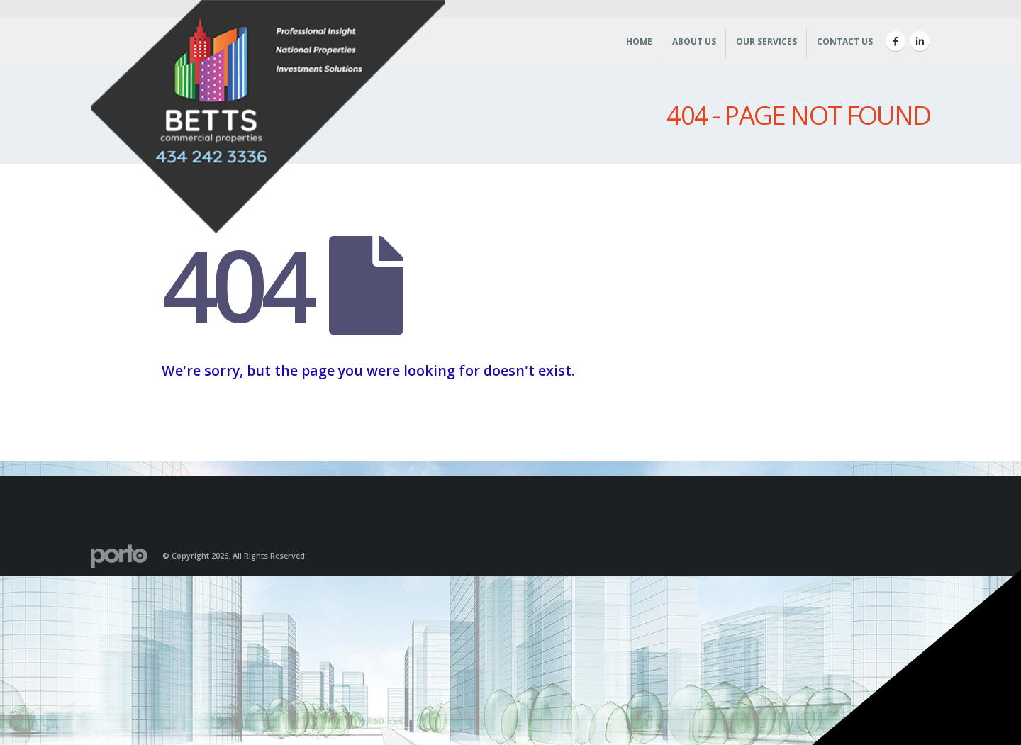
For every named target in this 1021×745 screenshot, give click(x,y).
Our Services (766, 41)
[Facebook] (895, 41)
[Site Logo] (268, 120)
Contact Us (845, 41)
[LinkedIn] (920, 41)
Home (639, 41)
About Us (694, 41)
